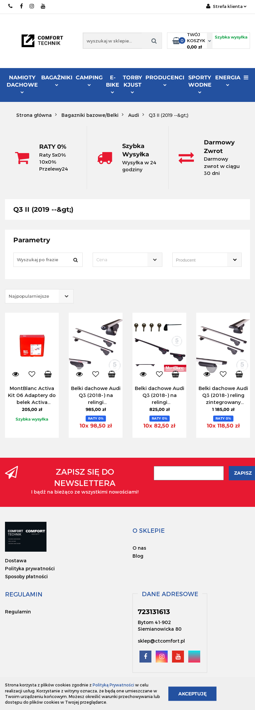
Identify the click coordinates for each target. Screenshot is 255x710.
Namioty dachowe (22, 84)
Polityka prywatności (30, 568)
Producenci (164, 81)
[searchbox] (197, 260)
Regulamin (18, 611)
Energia (227, 80)
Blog (137, 556)
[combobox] (127, 260)
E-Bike (112, 84)
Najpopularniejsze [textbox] (29, 296)
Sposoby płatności (26, 576)
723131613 (10, 6)
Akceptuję (192, 693)
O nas (139, 548)
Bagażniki (56, 80)
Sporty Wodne (200, 84)
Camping (89, 80)
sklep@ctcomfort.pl (161, 641)
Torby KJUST (132, 84)
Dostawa (16, 560)
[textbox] (121, 259)
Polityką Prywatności (113, 684)
